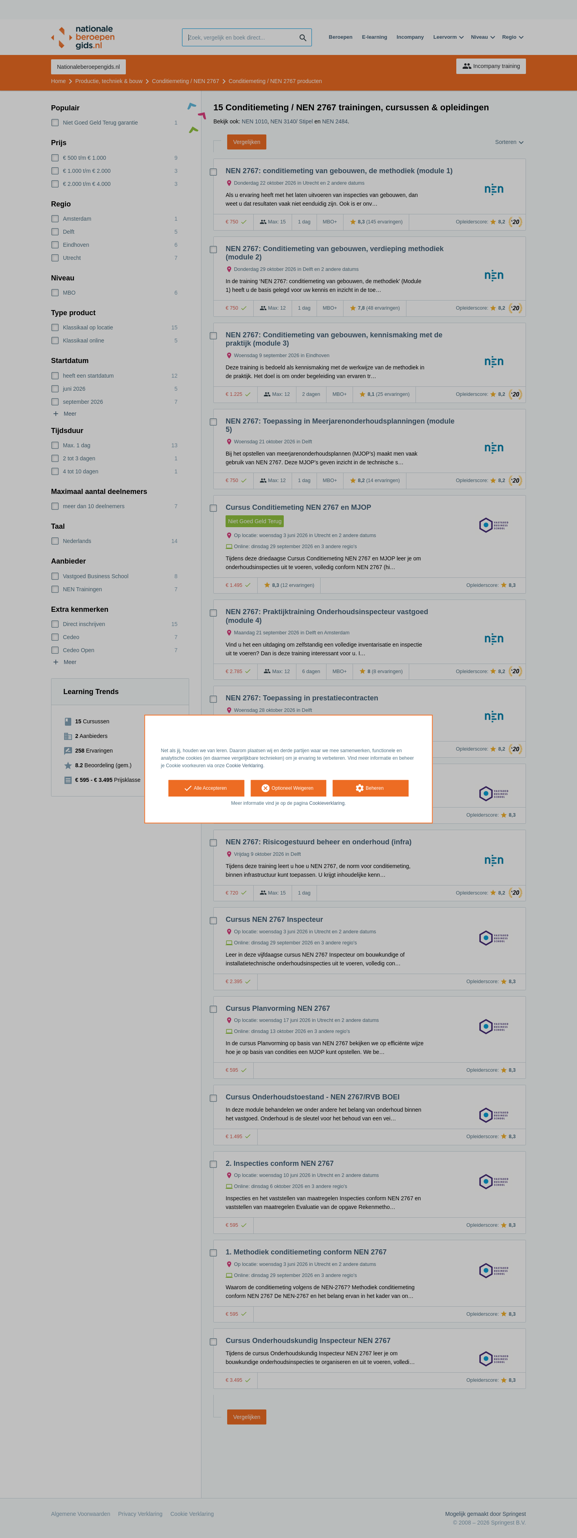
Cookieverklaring (326, 803)
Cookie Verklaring (244, 765)
